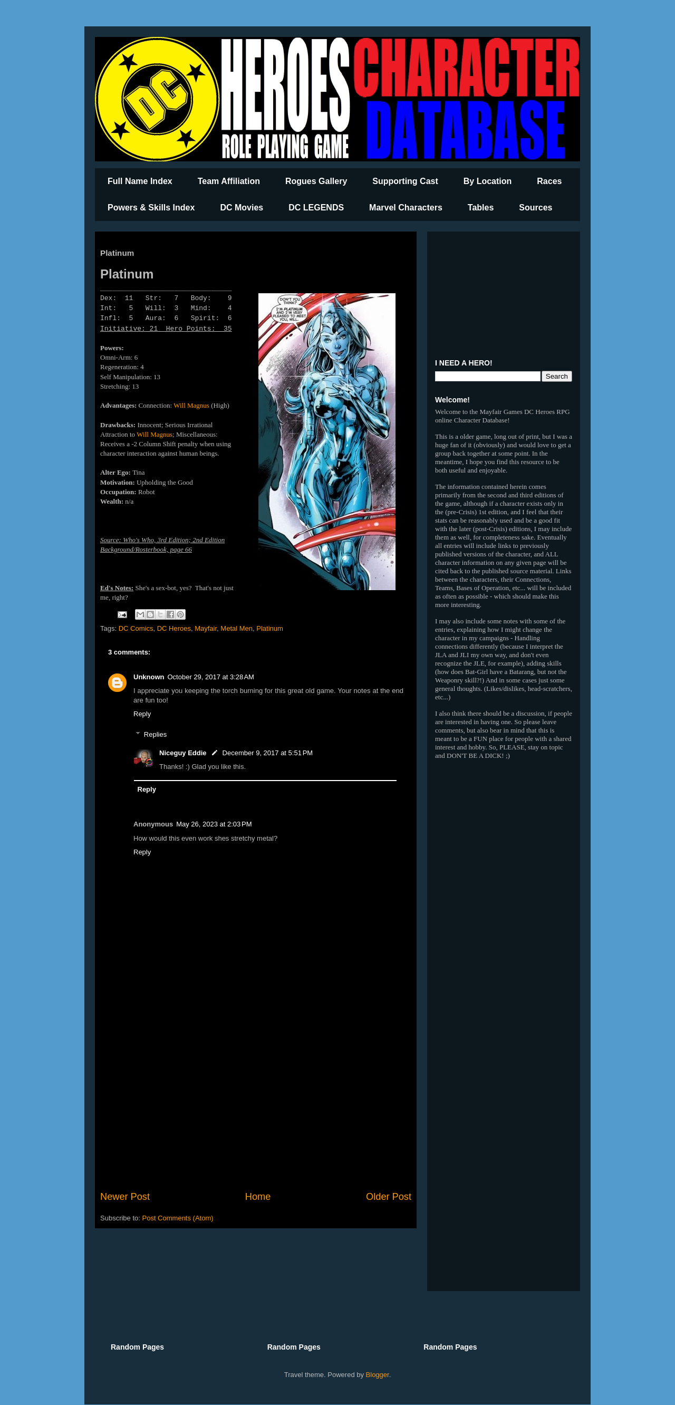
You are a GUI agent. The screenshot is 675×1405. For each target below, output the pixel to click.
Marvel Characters (405, 207)
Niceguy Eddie (183, 753)
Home (258, 1196)
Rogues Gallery (316, 181)
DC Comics (136, 628)
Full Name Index (140, 181)
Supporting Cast (405, 181)
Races (549, 181)
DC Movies (241, 207)
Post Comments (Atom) (178, 1218)
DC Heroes (174, 628)
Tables (481, 207)
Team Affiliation (229, 181)
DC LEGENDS (316, 207)
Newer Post (125, 1196)
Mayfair (206, 628)
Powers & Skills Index (151, 207)
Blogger (377, 1375)
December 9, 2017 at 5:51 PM (268, 753)
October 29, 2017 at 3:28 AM (211, 677)
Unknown (149, 677)
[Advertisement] (255, 1103)
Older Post (388, 1196)
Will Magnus (191, 405)
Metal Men (236, 628)
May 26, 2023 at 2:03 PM (214, 824)
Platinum (269, 628)
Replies (155, 734)
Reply (142, 714)
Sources (535, 207)
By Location (488, 181)
